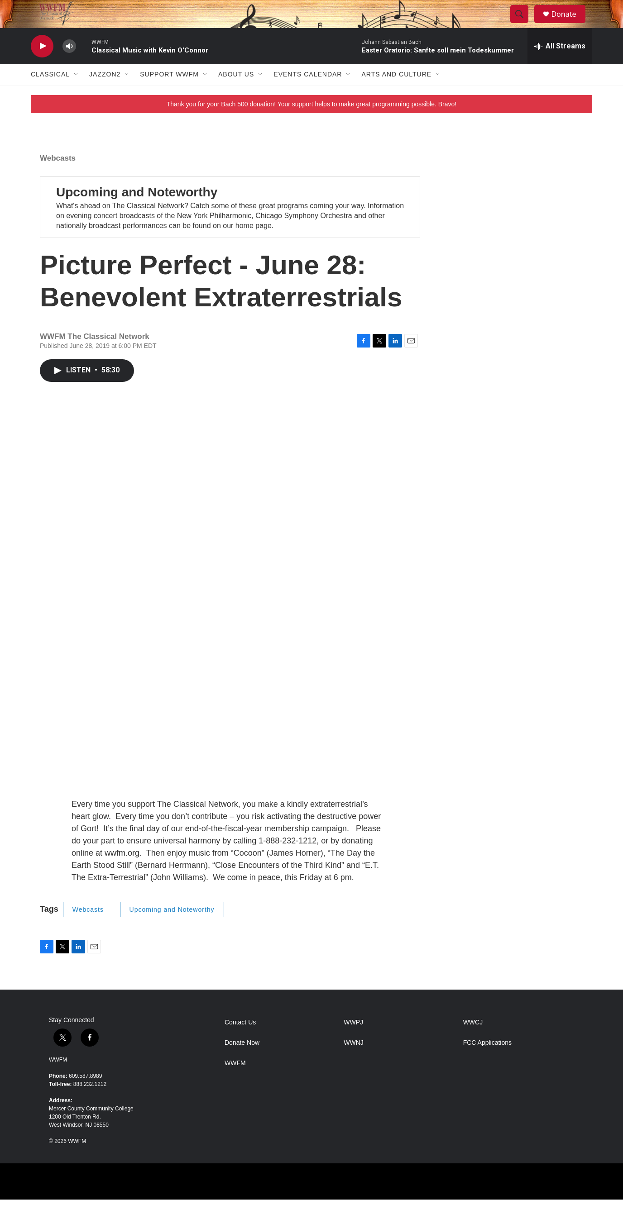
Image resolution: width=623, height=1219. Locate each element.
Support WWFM (169, 94)
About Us (236, 94)
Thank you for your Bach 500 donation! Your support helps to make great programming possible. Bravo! (312, 123)
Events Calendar (307, 94)
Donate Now (242, 1062)
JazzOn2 (104, 94)
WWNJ (354, 1062)
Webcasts (58, 177)
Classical (50, 94)
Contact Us (240, 1041)
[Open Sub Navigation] (76, 94)
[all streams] (559, 66)
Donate (569, 24)
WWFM (58, 1079)
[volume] (69, 66)
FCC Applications (487, 1062)
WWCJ (473, 1041)
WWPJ (353, 1041)
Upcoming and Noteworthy (136, 212)
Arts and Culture (396, 94)
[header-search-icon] (523, 24)
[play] (42, 66)
